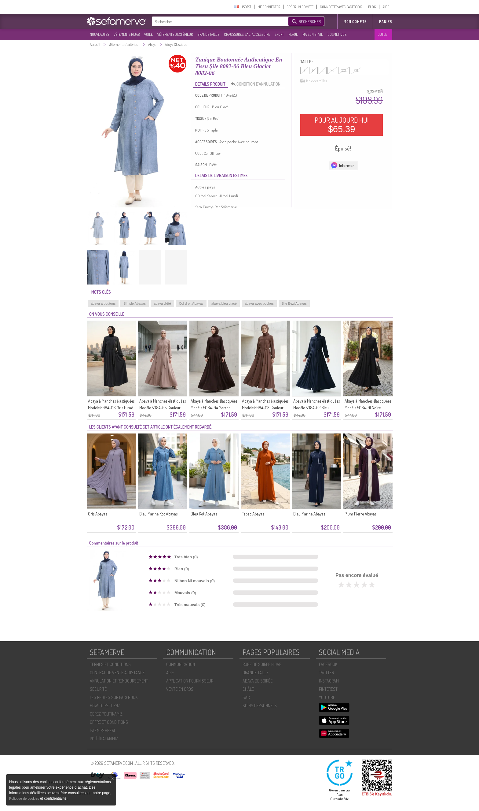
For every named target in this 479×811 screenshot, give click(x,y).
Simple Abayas (134, 303)
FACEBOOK (328, 664)
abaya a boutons (103, 303)
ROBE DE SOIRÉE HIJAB (262, 664)
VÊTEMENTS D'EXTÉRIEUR (175, 34)
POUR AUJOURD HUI (342, 125)
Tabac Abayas (253, 513)
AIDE (385, 7)
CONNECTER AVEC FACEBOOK (341, 7)
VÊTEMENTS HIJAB (127, 34)
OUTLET (383, 34)
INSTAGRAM (329, 680)
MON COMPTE (355, 21)
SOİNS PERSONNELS (260, 705)
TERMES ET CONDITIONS (110, 664)
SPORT (279, 34)
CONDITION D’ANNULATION (257, 84)
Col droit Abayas (191, 303)
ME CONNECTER (269, 7)
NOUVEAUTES (99, 34)
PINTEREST (328, 689)
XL (332, 70)
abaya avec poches (259, 303)
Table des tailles (313, 81)
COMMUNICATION (180, 664)
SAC (246, 697)
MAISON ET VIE (312, 34)
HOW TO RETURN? (104, 705)
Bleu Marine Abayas (309, 513)
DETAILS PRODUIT (210, 84)
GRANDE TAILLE (208, 34)
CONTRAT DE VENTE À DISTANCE (117, 672)
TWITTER (326, 672)
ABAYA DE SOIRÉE (257, 680)
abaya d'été (162, 303)
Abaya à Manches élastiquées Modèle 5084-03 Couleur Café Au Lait (265, 407)
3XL (356, 70)
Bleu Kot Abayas (204, 513)
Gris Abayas (97, 513)
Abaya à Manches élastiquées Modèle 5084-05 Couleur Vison (162, 407)
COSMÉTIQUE (336, 34)
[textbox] (218, 21)
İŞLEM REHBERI (102, 730)
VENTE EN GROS (179, 689)
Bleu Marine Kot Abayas (158, 513)
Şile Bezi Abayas (294, 303)
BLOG (372, 7)
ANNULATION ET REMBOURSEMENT (119, 680)
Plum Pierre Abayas (360, 513)
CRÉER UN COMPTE (300, 7)
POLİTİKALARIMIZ (104, 738)
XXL (344, 70)
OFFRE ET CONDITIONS (109, 722)
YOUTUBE (327, 697)
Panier (385, 21)
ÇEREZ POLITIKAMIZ (106, 713)
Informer (342, 165)
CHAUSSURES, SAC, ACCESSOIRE (247, 34)
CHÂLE (248, 689)
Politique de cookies (24, 798)
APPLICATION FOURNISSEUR (189, 680)
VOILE (148, 34)
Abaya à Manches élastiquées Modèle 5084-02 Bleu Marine (316, 407)
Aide (170, 672)
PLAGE (293, 34)
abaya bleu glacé (224, 303)
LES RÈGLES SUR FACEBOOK (113, 697)
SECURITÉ (98, 689)
